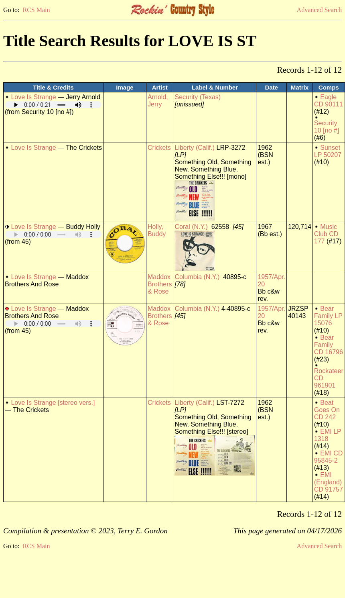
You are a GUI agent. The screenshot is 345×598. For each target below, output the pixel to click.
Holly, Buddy (157, 230)
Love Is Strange (33, 97)
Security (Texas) (198, 97)
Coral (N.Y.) (191, 226)
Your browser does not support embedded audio (53, 104)
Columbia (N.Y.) (197, 276)
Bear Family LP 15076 (328, 316)
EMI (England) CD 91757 (328, 482)
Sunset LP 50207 (327, 151)
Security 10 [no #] (326, 127)
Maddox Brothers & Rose (160, 284)
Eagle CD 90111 (328, 101)
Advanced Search (319, 9)
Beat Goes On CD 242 (327, 409)
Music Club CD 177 (326, 234)
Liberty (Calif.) (195, 147)
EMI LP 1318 (327, 435)
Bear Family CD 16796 (328, 344)
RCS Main (36, 9)
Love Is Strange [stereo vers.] (53, 402)
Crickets (159, 147)
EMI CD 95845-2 (328, 457)
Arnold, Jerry (158, 101)
